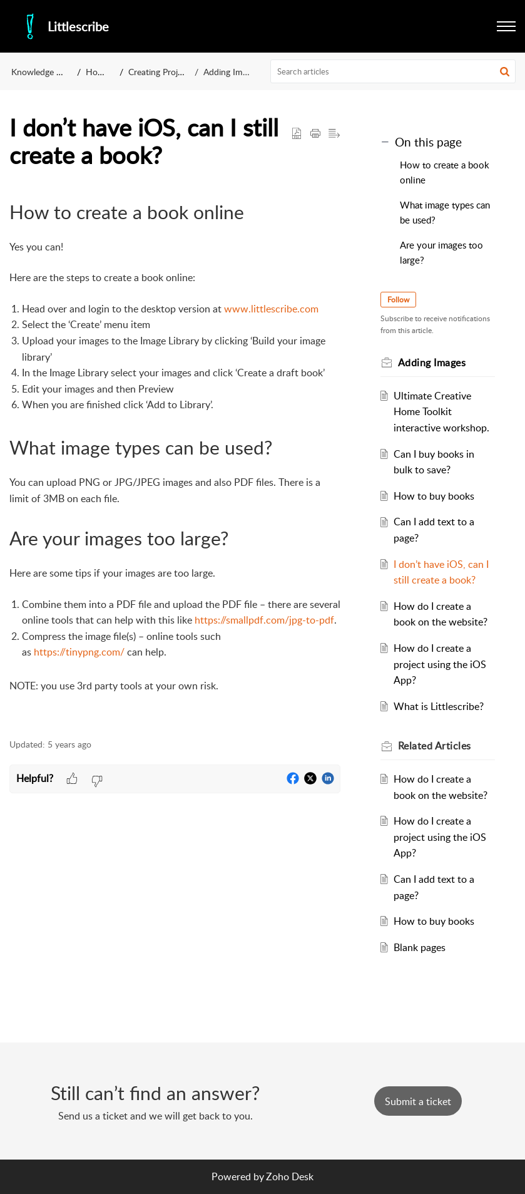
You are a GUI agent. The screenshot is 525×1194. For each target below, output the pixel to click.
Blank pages (420, 947)
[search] (393, 71)
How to (100, 72)
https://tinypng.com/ (79, 652)
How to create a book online (444, 172)
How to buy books (434, 496)
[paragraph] (174, 460)
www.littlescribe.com (271, 309)
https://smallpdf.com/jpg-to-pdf (264, 620)
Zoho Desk (289, 1176)
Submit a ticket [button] (418, 1101)
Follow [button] (398, 299)
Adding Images (231, 72)
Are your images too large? (441, 252)
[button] (504, 71)
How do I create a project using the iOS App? (440, 664)
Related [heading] (434, 746)
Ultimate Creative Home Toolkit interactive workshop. (441, 412)
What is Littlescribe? (439, 706)
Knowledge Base (42, 72)
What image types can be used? (445, 212)
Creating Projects (160, 72)
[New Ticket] (418, 1101)
